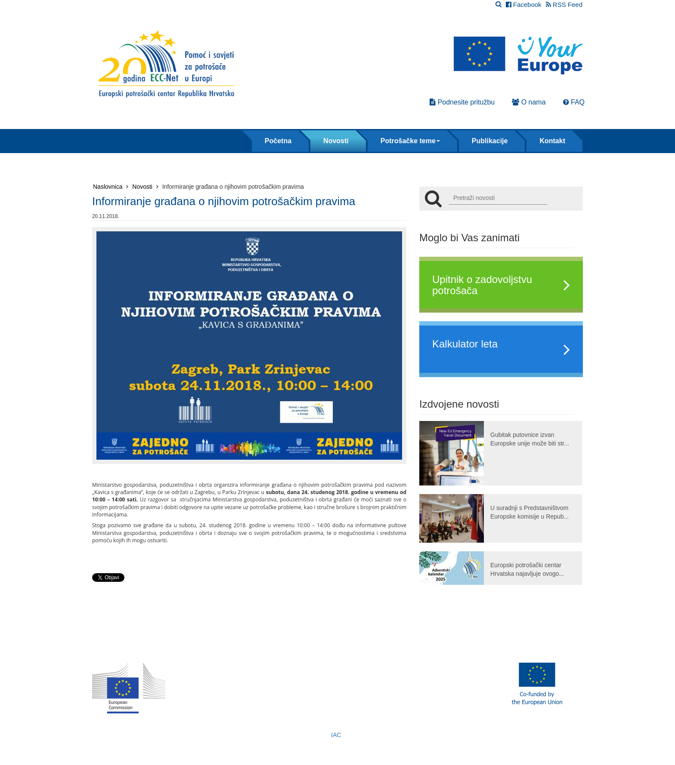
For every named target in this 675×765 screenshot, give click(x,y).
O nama (528, 102)
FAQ (574, 102)
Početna (278, 140)
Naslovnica (110, 186)
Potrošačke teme (410, 140)
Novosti (336, 140)
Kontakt (552, 140)
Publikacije (490, 140)
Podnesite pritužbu (462, 102)
